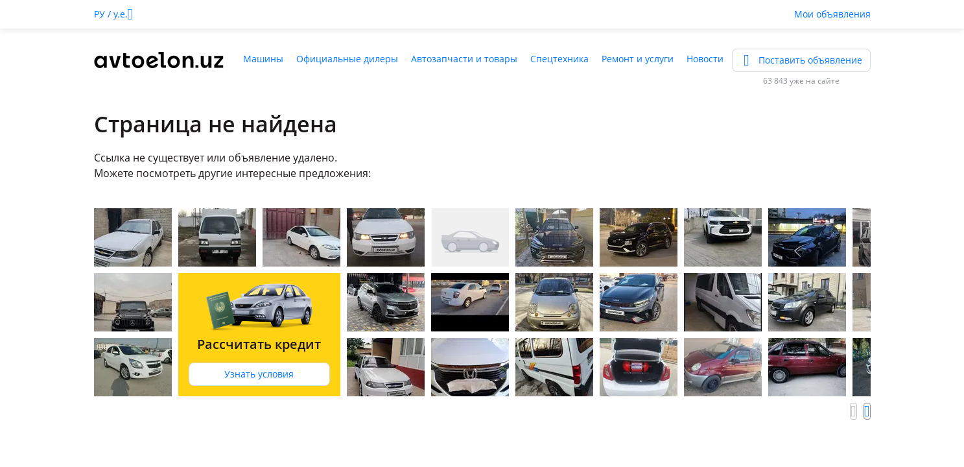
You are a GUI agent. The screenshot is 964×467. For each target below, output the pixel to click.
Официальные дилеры (347, 59)
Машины (263, 59)
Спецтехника (559, 59)
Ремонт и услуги (638, 59)
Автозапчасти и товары (464, 59)
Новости (705, 59)
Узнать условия (259, 374)
